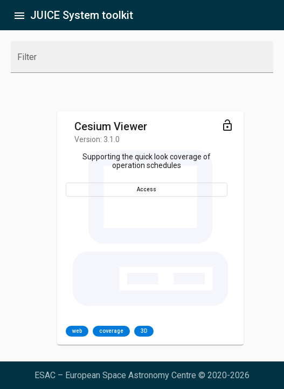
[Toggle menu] (227, 125)
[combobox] (142, 61)
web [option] (77, 331)
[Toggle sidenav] (19, 15)
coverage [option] (111, 331)
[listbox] (110, 331)
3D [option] (144, 331)
